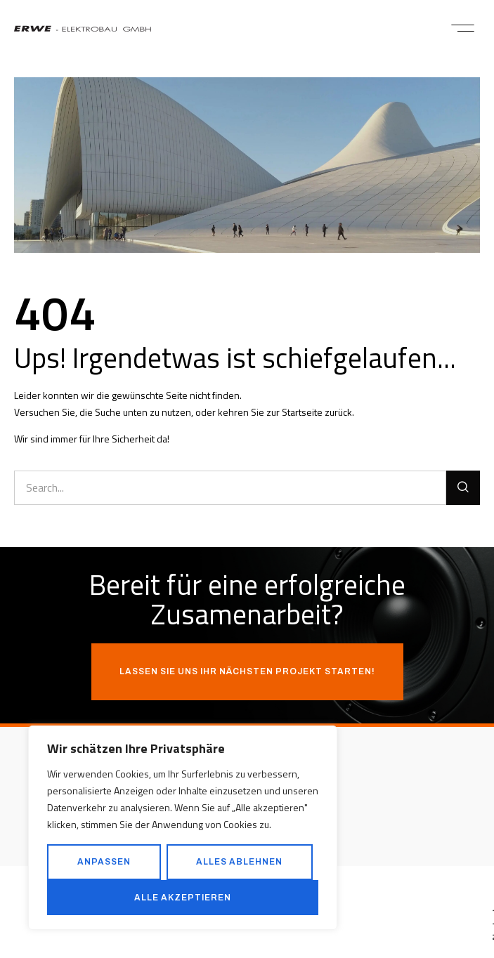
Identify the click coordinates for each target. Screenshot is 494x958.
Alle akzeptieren (182, 898)
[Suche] (463, 487)
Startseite (302, 412)
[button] (463, 28)
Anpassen (104, 862)
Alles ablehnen (239, 862)
